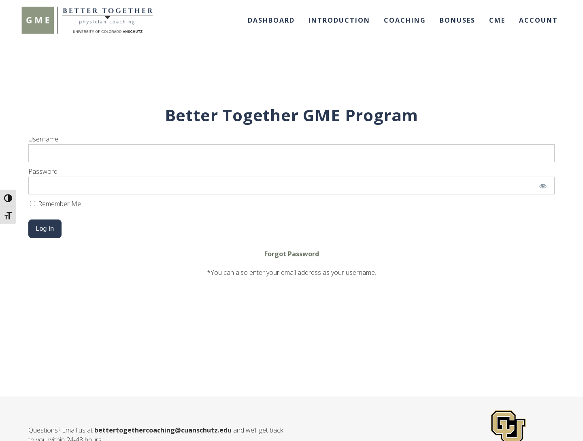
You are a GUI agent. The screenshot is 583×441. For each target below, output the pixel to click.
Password (42, 171)
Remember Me (55, 203)
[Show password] (543, 185)
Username (43, 139)
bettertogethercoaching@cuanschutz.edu (163, 430)
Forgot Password (291, 253)
